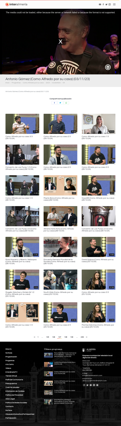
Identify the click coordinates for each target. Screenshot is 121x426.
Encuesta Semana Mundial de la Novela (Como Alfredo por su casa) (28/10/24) (59, 262)
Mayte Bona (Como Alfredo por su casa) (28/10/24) (59, 199)
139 (71, 337)
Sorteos (8, 410)
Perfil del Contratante (14, 380)
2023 (48, 83)
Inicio (7, 83)
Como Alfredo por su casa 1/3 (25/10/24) (19, 326)
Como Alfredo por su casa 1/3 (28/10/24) (19, 199)
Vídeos (8, 368)
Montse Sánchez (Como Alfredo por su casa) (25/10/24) (98, 326)
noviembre (56, 83)
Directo (8, 349)
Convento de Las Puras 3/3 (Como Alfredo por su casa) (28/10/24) (21, 230)
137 (59, 337)
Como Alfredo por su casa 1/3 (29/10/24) (95, 137)
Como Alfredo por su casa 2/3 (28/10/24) (57, 168)
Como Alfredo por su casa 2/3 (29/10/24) (57, 137)
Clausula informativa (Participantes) (19, 414)
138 (65, 337)
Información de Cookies (14, 391)
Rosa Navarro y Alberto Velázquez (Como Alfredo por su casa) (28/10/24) (21, 262)
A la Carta (9, 364)
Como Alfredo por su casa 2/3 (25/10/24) (57, 326)
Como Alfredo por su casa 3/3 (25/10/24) (95, 293)
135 (47, 337)
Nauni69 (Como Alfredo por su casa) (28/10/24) (98, 199)
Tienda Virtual (11, 376)
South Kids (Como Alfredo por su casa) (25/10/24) (58, 293)
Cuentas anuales (12, 387)
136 (53, 337)
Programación (11, 357)
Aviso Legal (10, 399)
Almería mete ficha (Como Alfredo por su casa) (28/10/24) (59, 230)
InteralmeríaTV (11, 372)
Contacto (9, 406)
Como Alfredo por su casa (33, 83)
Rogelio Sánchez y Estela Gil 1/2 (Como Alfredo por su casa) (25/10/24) (19, 294)
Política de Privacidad (14, 395)
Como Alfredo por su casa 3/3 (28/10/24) (95, 168)
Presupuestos (11, 383)
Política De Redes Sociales (16, 403)
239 (82, 337)
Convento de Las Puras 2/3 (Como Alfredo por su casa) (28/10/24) (97, 230)
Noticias (8, 353)
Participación (10, 418)
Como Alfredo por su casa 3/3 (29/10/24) (19, 137)
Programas (16, 83)
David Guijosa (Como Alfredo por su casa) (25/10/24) (98, 261)
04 (64, 83)
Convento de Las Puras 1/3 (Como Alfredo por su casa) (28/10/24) (21, 168)
